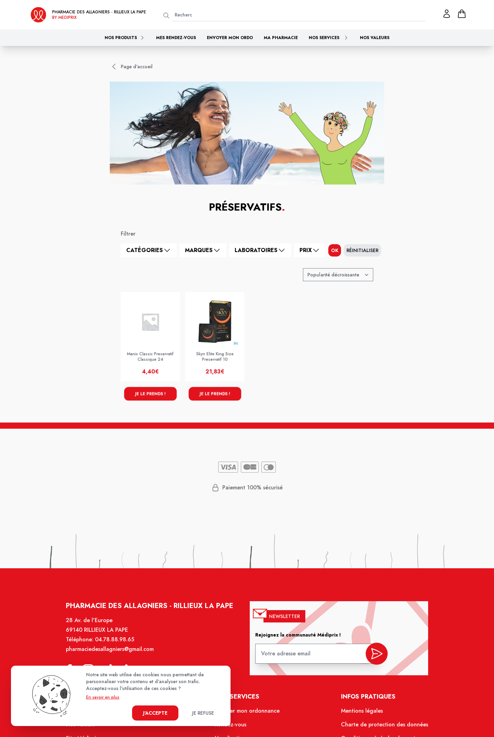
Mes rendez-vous (176, 38)
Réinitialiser (362, 250)
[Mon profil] (446, 14)
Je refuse (203, 713)
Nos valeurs (374, 38)
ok (334, 250)
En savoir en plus (102, 697)
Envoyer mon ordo (230, 38)
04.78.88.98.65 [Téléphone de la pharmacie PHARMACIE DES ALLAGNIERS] (120, 646)
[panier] (462, 14)
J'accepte (155, 713)
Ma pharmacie (281, 38)
